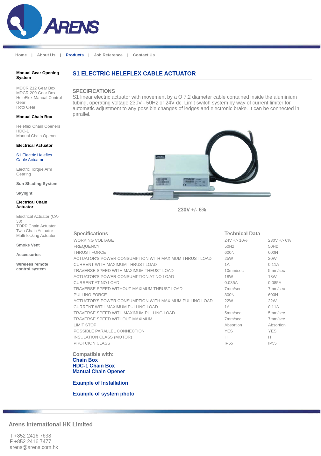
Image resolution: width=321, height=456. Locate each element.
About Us (46, 55)
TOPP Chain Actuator (36, 226)
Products (75, 55)
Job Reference (108, 55)
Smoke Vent (28, 245)
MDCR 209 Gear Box (35, 92)
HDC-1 (22, 131)
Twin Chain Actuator (34, 230)
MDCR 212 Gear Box (35, 88)
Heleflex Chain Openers (38, 126)
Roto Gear (25, 107)
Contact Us (144, 55)
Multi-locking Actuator (36, 235)
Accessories (28, 254)
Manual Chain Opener (36, 135)
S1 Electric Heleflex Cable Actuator (34, 157)
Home (21, 55)
